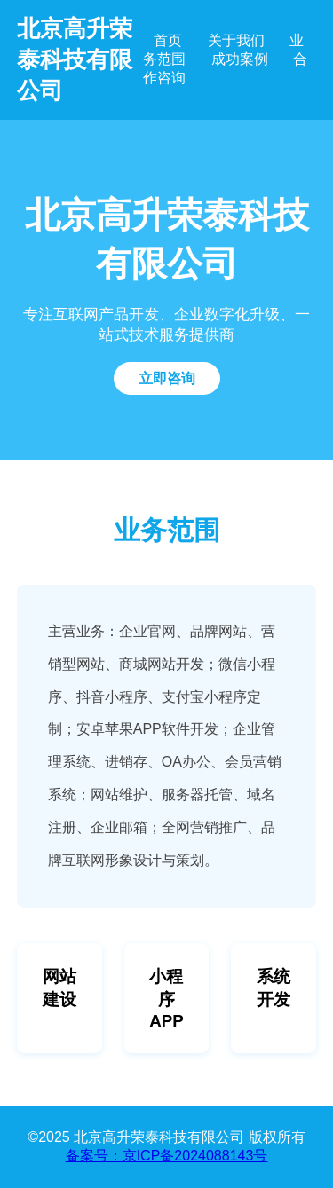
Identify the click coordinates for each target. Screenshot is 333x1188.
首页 (168, 40)
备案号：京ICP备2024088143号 (167, 1155)
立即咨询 (167, 378)
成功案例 (239, 59)
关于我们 (236, 40)
